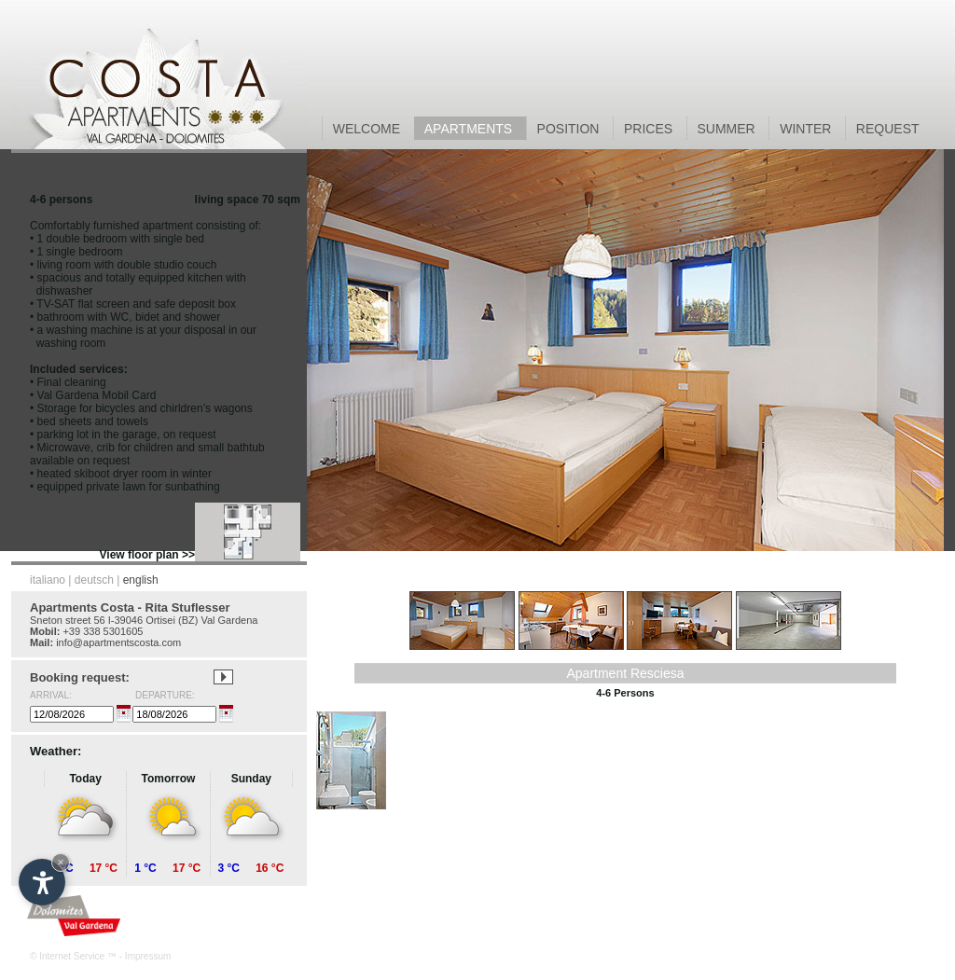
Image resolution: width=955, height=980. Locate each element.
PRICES (650, 128)
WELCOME (368, 128)
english (141, 580)
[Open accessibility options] (42, 882)
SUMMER (728, 128)
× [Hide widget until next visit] (60, 862)
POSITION (570, 128)
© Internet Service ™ (73, 956)
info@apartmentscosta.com (118, 642)
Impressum (148, 956)
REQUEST (887, 128)
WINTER (807, 128)
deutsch (94, 580)
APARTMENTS (470, 128)
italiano (47, 580)
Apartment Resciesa (625, 673)
